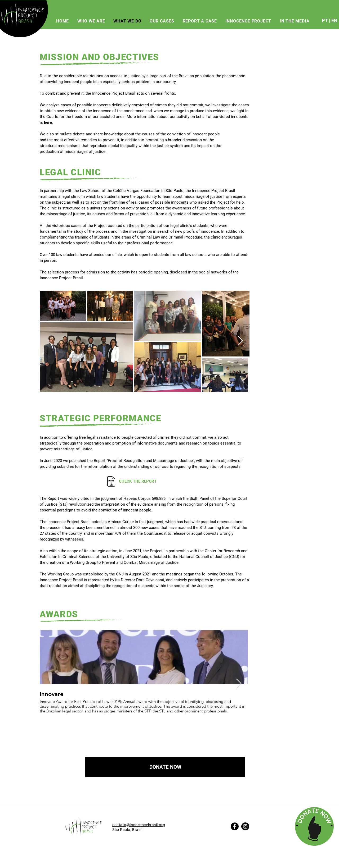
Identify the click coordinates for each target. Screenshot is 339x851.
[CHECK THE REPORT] (144, 481)
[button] (165, 767)
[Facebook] (235, 826)
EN (334, 20)
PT (325, 20)
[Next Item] (240, 341)
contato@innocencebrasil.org (138, 825)
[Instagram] (245, 826)
